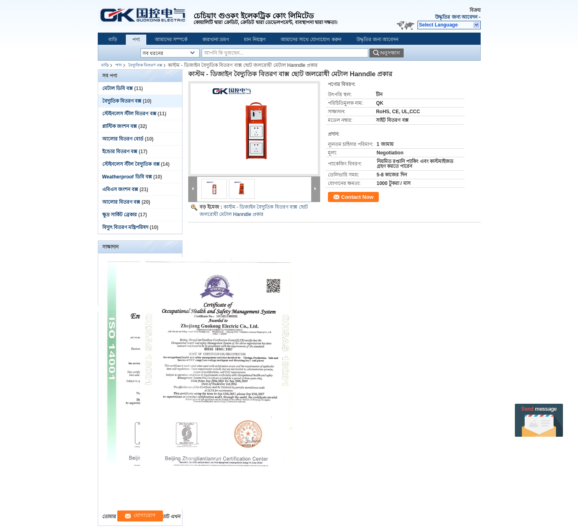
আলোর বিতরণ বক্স (121, 202)
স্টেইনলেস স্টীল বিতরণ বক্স (129, 114)
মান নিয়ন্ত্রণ (254, 39)
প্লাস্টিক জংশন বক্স (119, 126)
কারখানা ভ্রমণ (215, 39)
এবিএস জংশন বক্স (120, 189)
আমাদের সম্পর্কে (171, 39)
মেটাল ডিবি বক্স (117, 88)
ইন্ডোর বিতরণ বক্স (120, 151)
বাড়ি (112, 39)
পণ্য (136, 39)
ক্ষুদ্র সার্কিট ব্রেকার (119, 215)
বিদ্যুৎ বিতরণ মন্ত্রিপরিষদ (125, 227)
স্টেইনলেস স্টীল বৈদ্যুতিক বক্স (131, 164)
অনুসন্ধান (390, 53)
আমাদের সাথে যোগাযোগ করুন (311, 39)
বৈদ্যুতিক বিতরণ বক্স (145, 65)
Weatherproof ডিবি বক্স (127, 177)
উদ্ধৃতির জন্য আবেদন (456, 17)
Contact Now (357, 197)
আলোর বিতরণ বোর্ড (123, 139)
